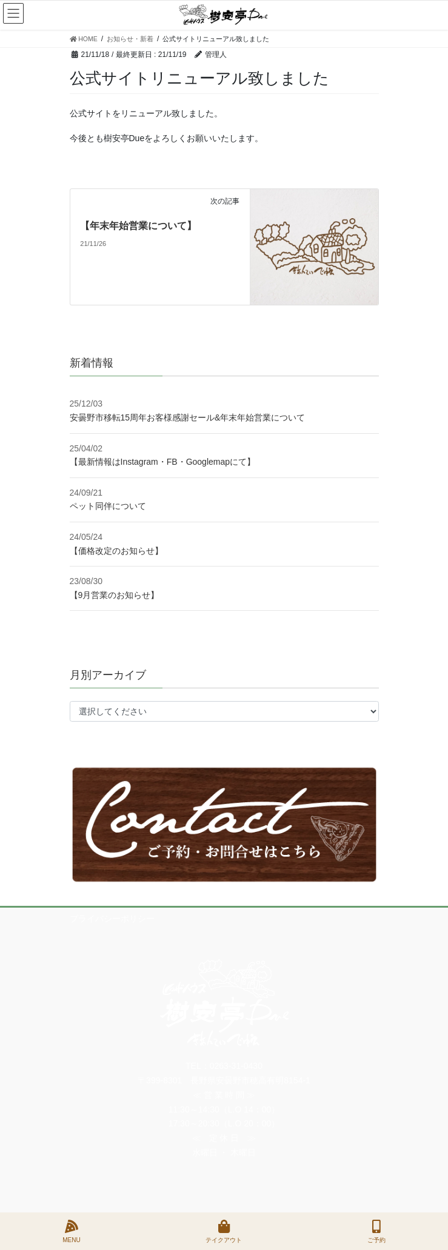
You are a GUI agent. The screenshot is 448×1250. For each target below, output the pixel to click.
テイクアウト (224, 1231)
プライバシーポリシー (112, 918)
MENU (71, 1231)
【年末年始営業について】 (138, 226)
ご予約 (376, 1231)
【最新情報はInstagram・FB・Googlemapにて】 (163, 462)
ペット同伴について (108, 506)
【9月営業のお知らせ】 (114, 595)
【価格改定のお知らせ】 (116, 551)
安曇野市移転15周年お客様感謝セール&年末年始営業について (188, 417)
